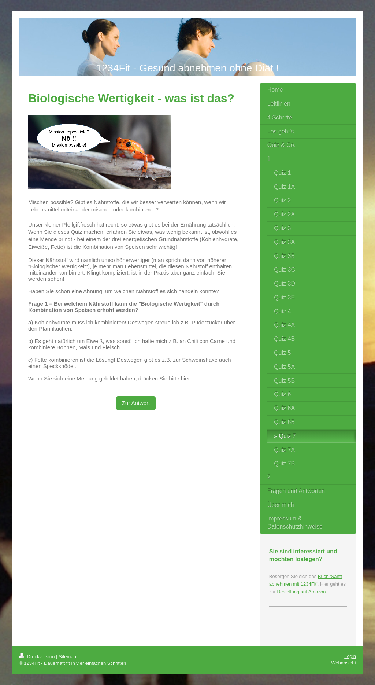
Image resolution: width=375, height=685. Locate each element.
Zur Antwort (136, 403)
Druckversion (37, 656)
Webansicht (343, 663)
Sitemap (67, 656)
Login (350, 656)
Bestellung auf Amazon (301, 591)
